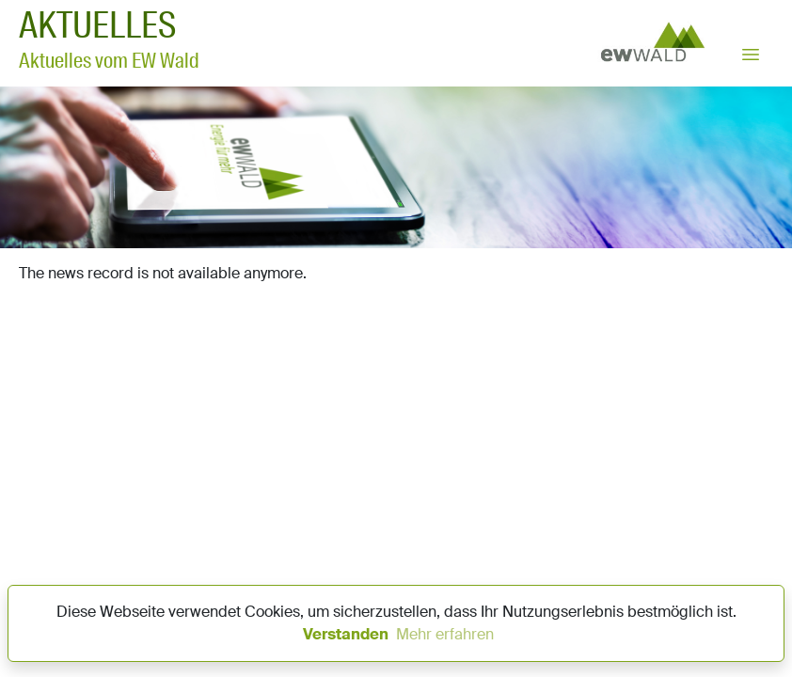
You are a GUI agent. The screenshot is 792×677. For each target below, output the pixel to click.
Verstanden (345, 634)
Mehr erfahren (445, 634)
